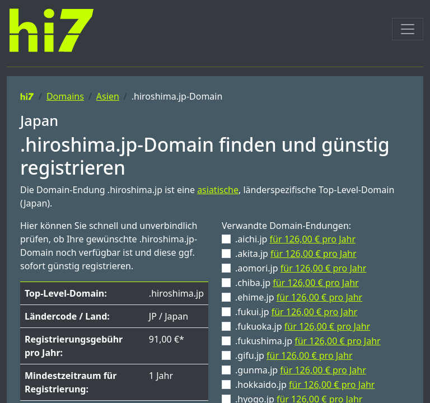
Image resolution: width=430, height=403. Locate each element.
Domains (65, 96)
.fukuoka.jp (302, 326)
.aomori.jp (300, 268)
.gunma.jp (300, 370)
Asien (107, 96)
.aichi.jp (295, 239)
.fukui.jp (296, 312)
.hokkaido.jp (305, 384)
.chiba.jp (297, 283)
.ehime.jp (298, 297)
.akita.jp (296, 253)
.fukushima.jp (308, 341)
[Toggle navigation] (407, 29)
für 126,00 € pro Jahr (313, 239)
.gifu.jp (294, 355)
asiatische (218, 190)
